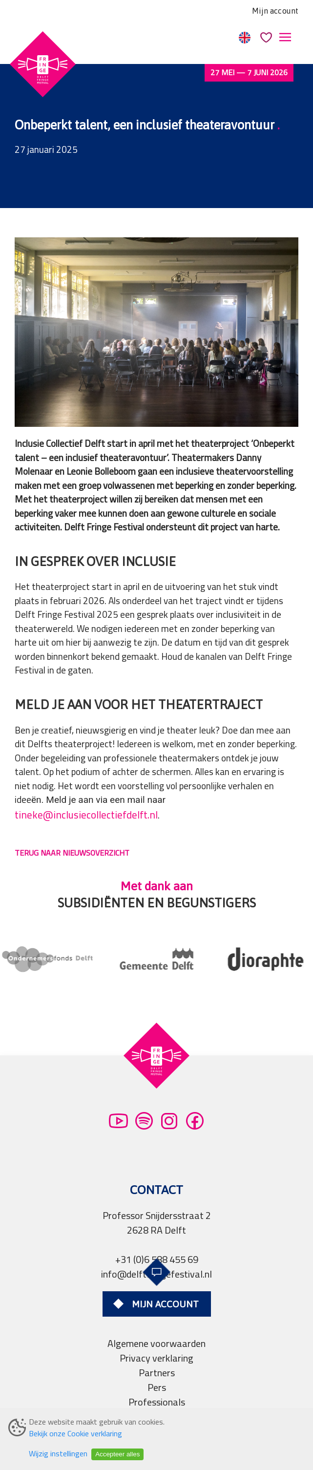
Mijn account (275, 10)
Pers (156, 1387)
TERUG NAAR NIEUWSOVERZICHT (72, 853)
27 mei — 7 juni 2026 (249, 72)
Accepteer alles (117, 1454)
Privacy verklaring (156, 1358)
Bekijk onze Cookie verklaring (75, 1433)
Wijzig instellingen (58, 1453)
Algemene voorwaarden (156, 1343)
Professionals (156, 1402)
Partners (157, 1373)
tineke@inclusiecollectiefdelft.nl (86, 814)
